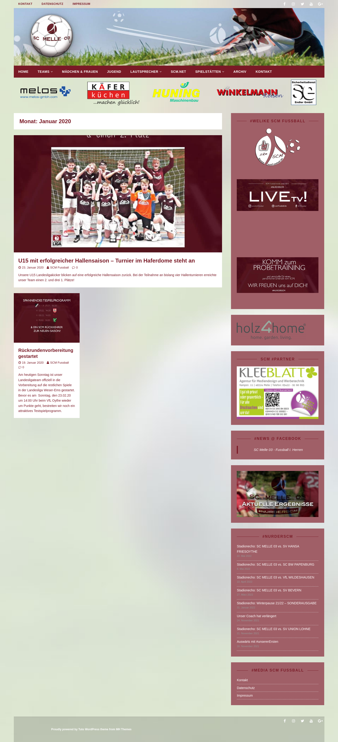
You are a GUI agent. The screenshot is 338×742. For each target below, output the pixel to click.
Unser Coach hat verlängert (256, 616)
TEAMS (44, 71)
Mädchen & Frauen (80, 71)
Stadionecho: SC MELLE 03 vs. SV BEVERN (269, 590)
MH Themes (123, 729)
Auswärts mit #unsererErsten (257, 641)
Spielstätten (208, 71)
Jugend (114, 71)
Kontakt (25, 4)
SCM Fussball (59, 267)
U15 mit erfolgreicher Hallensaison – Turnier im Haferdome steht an (106, 260)
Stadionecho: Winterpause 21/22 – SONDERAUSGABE (276, 603)
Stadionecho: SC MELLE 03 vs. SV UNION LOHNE (273, 629)
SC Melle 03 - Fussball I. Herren (278, 450)
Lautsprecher (144, 71)
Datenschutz (53, 4)
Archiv (239, 71)
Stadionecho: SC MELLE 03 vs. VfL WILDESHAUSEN (275, 577)
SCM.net (178, 71)
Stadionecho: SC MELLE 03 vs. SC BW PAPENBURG (275, 564)
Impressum (81, 4)
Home (23, 71)
